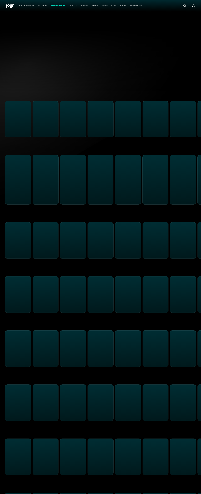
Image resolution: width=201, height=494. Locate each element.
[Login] (193, 5)
